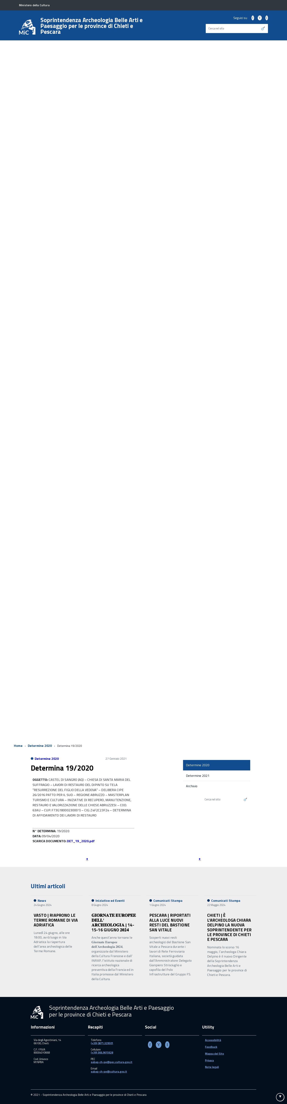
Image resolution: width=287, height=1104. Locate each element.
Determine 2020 (40, 745)
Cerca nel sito (216, 28)
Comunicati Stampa (167, 900)
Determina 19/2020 (62, 768)
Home (18, 745)
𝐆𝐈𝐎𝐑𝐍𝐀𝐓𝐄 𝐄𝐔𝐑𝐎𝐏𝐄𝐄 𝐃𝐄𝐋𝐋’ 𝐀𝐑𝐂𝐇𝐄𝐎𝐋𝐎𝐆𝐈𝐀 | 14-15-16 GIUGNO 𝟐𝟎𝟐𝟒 (114, 922)
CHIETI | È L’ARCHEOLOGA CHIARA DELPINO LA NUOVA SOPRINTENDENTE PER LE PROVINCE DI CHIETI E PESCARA (229, 927)
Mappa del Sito (214, 1054)
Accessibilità (213, 1040)
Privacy (209, 1060)
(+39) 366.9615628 (102, 1052)
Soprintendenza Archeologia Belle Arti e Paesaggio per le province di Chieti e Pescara (91, 26)
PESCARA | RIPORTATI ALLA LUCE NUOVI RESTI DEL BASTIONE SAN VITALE (170, 922)
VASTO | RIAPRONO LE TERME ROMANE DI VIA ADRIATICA (56, 920)
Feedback (211, 1047)
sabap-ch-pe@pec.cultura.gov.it (111, 1062)
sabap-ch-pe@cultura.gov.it (109, 1071)
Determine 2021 (198, 775)
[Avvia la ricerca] (263, 28)
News (42, 900)
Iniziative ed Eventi (110, 900)
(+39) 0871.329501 (102, 1043)
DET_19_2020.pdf (81, 841)
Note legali (212, 1067)
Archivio (191, 786)
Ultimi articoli (48, 886)
